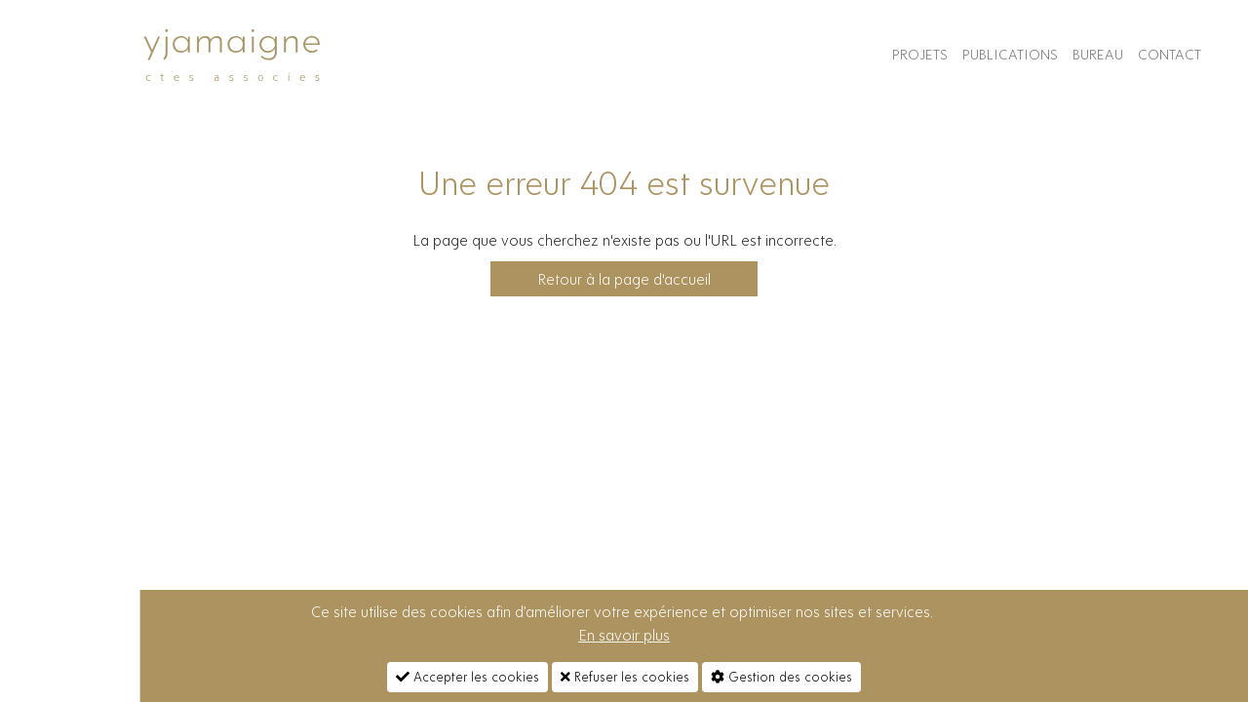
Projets (920, 54)
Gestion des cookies (781, 676)
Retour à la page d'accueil (624, 279)
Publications (1010, 54)
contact (1169, 54)
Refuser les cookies (625, 676)
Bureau (1097, 54)
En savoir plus (624, 634)
